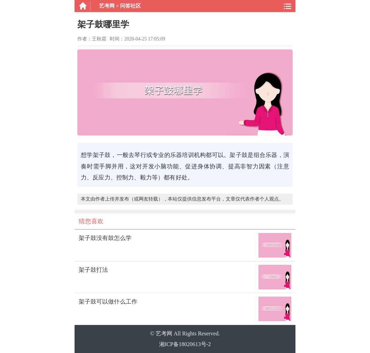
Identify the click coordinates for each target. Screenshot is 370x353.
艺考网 (107, 6)
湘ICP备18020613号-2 (185, 344)
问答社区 (130, 6)
